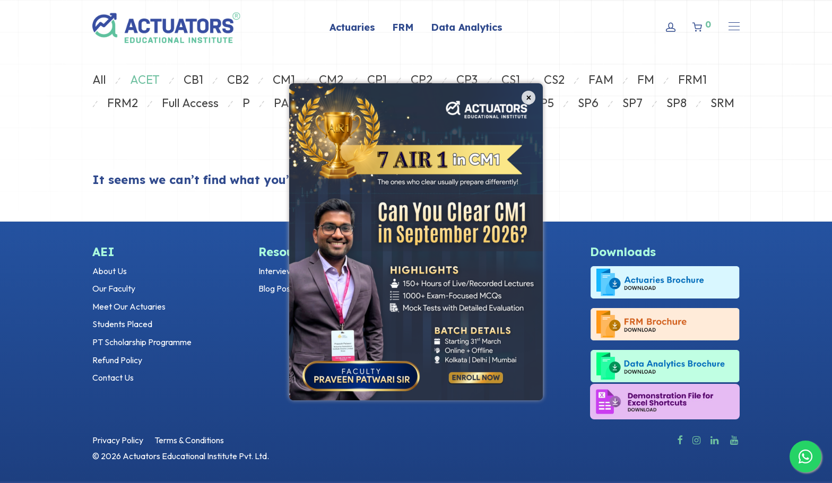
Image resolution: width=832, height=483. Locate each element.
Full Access (190, 102)
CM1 (284, 79)
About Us (109, 271)
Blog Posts (277, 288)
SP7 (632, 102)
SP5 (544, 102)
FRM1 (692, 79)
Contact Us (113, 377)
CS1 (510, 79)
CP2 (421, 79)
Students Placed (122, 324)
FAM (600, 79)
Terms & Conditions (189, 440)
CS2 (554, 79)
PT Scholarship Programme (142, 342)
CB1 (193, 79)
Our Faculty (113, 288)
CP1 (377, 79)
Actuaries (352, 27)
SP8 (676, 102)
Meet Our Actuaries (129, 306)
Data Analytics (466, 27)
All (99, 79)
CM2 (331, 79)
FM (645, 79)
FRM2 (122, 102)
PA (281, 102)
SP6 (588, 102)
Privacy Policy (117, 440)
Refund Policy (117, 360)
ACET (145, 79)
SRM (722, 102)
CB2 (238, 79)
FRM (403, 27)
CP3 (467, 79)
